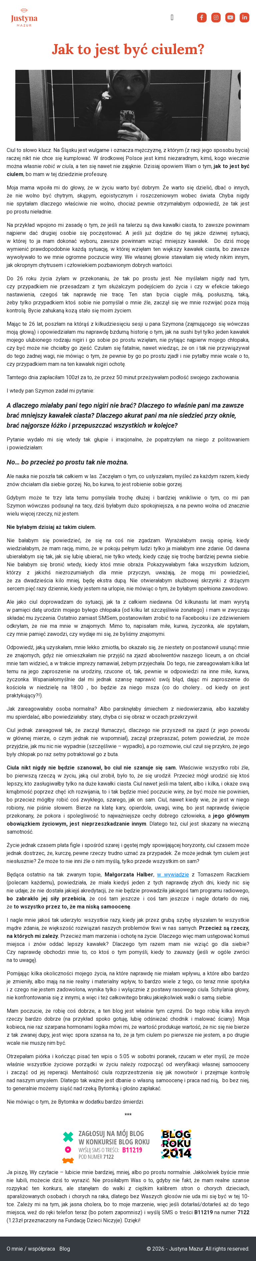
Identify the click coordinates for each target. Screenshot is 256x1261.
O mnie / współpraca (31, 1249)
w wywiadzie (173, 874)
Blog (64, 1249)
